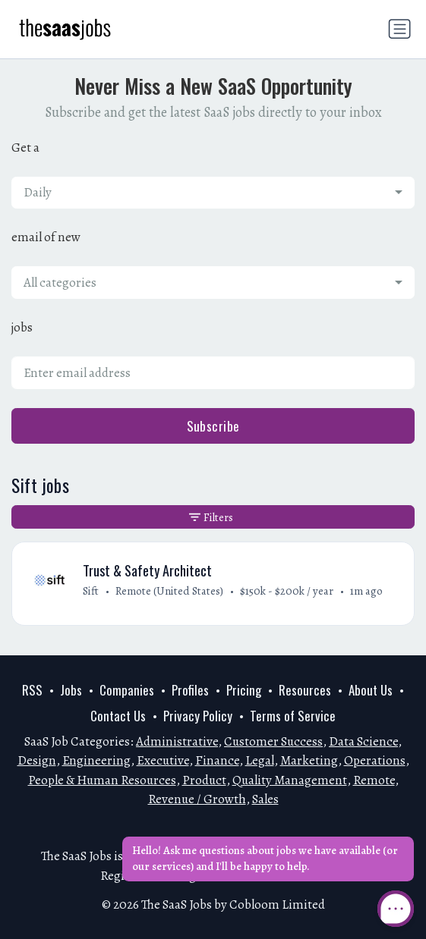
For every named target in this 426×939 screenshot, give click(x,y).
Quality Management (289, 780)
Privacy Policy (197, 715)
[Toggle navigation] (399, 29)
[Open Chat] (395, 908)
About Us (371, 689)
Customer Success (273, 741)
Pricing (243, 689)
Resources (305, 689)
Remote (374, 780)
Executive (163, 760)
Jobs (71, 689)
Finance (217, 760)
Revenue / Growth (197, 799)
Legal (259, 760)
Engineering (96, 760)
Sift (91, 590)
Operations (374, 760)
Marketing (309, 760)
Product (204, 780)
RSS (32, 689)
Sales (265, 799)
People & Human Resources (102, 780)
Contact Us (118, 715)
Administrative (177, 741)
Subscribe (213, 425)
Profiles (190, 689)
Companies (126, 689)
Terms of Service (293, 715)
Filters (211, 517)
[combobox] (213, 193)
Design (36, 760)
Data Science (363, 741)
